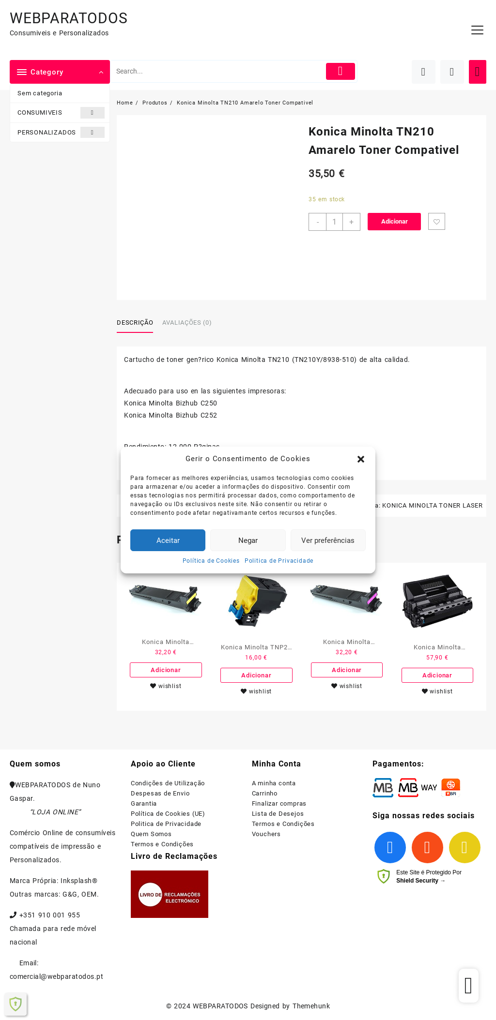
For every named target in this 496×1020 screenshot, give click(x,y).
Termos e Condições (162, 844)
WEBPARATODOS (69, 18)
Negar (248, 540)
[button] (361, 459)
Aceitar (168, 540)
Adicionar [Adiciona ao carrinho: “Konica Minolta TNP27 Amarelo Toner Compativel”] (256, 675)
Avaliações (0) (187, 322)
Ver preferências (328, 540)
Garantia (144, 803)
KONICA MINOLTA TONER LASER (432, 505)
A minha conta (274, 783)
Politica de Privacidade (279, 560)
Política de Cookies (211, 560)
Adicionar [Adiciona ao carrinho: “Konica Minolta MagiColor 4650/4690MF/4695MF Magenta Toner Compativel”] (347, 670)
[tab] (138, 323)
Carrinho (265, 793)
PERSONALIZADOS (61, 132)
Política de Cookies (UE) (168, 813)
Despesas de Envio (160, 793)
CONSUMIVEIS (61, 112)
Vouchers (266, 834)
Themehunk (311, 1006)
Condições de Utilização (168, 783)
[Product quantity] (334, 221)
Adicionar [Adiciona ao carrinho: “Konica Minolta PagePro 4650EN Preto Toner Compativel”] (437, 675)
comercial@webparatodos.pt (56, 976)
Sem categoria (39, 93)
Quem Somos (151, 834)
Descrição (135, 322)
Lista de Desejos (278, 813)
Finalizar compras (279, 803)
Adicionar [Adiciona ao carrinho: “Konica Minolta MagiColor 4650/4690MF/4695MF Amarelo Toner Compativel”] (166, 670)
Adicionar (394, 221)
